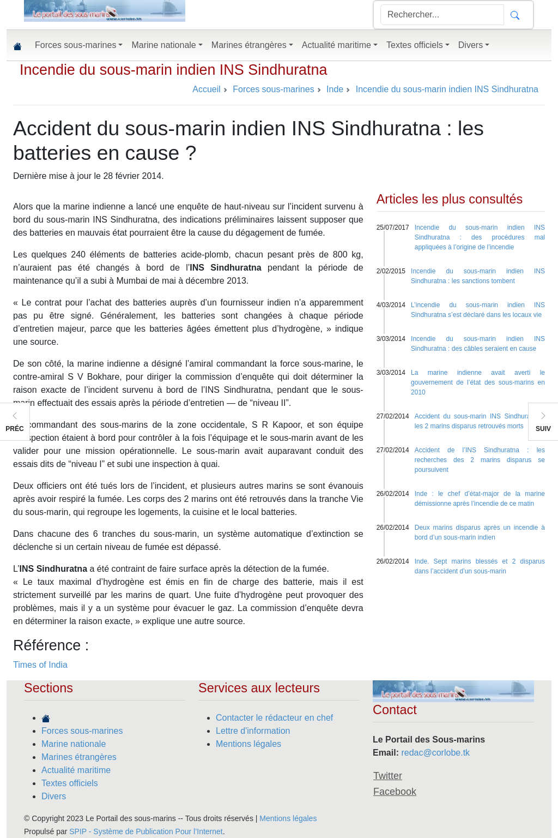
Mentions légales (248, 744)
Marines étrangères (79, 757)
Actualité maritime (76, 770)
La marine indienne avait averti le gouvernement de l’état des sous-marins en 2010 (478, 382)
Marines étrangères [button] (249, 45)
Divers (53, 796)
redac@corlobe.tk (435, 752)
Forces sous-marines (82, 730)
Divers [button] (470, 45)
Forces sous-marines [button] (75, 45)
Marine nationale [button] (163, 45)
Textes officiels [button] (414, 45)
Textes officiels (69, 783)
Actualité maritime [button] (336, 45)
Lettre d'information (253, 730)
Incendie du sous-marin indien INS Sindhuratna (173, 70)
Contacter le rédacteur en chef (274, 717)
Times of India (40, 664)
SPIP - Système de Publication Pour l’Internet (145, 831)
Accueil (206, 89)
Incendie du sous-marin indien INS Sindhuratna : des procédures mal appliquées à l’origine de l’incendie (480, 237)
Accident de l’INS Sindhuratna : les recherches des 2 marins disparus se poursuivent (480, 460)
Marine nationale (73, 744)
